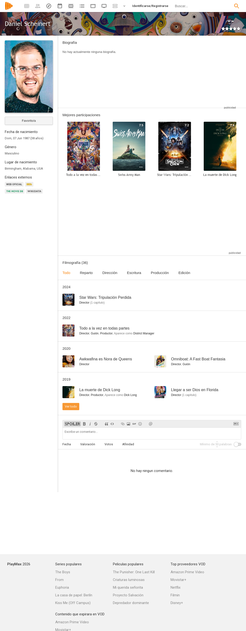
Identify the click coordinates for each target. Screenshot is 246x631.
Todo (66, 273)
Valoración (87, 444)
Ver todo (71, 406)
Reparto (86, 273)
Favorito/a (29, 120)
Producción (160, 273)
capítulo (97, 302)
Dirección (109, 273)
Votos (109, 444)
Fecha (66, 444)
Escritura (134, 273)
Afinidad (128, 444)
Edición (184, 273)
